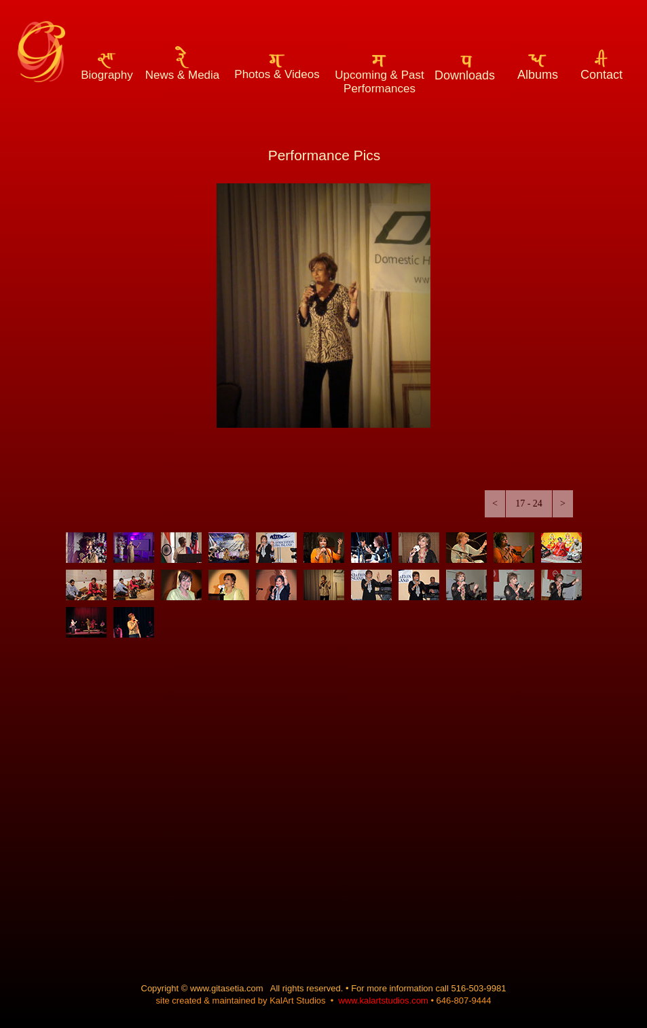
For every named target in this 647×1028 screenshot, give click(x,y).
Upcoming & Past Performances (379, 82)
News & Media (182, 75)
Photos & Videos (276, 74)
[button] (495, 503)
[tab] (86, 547)
